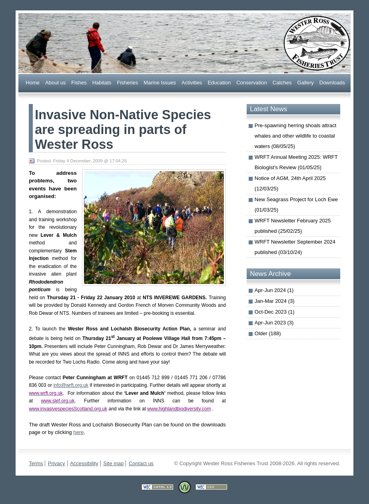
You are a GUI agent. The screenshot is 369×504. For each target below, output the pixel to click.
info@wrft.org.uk (70, 385)
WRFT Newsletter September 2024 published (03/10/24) (295, 247)
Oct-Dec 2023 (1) (275, 312)
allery (305, 82)
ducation (219, 82)
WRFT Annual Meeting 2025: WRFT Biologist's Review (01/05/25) (296, 162)
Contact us (141, 463)
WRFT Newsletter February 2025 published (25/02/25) (293, 226)
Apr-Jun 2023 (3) (274, 323)
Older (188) (268, 333)
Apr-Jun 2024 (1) (274, 290)
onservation (251, 82)
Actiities (192, 82)
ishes (78, 82)
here (78, 432)
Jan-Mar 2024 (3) (275, 301)
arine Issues (160, 82)
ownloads (332, 82)
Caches (282, 82)
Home (33, 82)
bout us (55, 82)
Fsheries (127, 82)
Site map (113, 463)
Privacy (56, 463)
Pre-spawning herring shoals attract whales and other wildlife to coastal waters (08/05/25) (296, 135)
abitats (102, 82)
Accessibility (84, 463)
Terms (36, 463)
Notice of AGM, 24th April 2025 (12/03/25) (290, 183)
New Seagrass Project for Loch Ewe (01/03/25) (296, 204)
